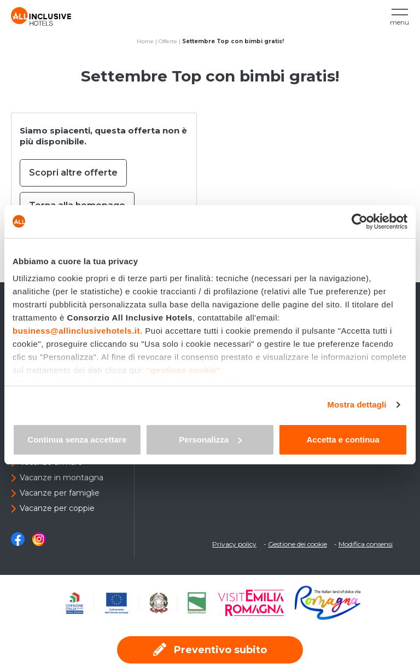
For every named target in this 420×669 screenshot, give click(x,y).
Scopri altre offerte (73, 172)
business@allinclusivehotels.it (76, 330)
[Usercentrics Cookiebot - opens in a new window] (359, 221)
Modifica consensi (366, 544)
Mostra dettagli (356, 404)
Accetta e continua (342, 439)
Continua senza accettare (76, 439)
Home (145, 41)
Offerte (168, 41)
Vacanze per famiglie (60, 493)
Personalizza (210, 439)
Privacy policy (234, 544)
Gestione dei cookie (297, 544)
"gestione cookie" (183, 370)
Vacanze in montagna (61, 477)
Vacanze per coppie (57, 508)
